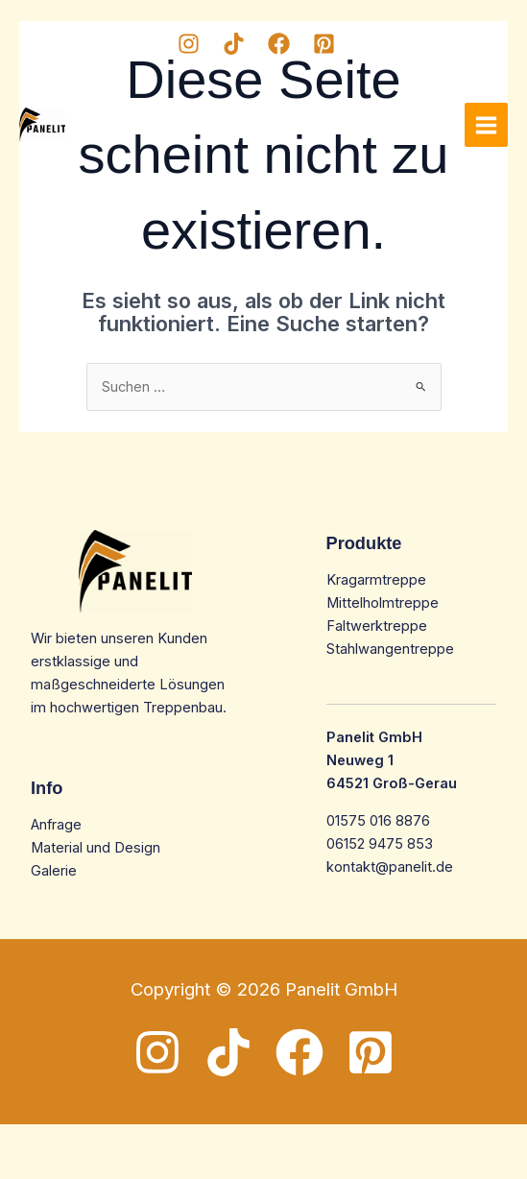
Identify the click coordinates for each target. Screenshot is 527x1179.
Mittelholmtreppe (382, 603)
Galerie (54, 870)
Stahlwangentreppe (390, 649)
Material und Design (95, 847)
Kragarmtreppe (376, 580)
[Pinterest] (324, 44)
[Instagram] (189, 44)
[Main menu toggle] (486, 124)
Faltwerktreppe (376, 626)
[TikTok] (234, 44)
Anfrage (56, 824)
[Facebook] (279, 44)
